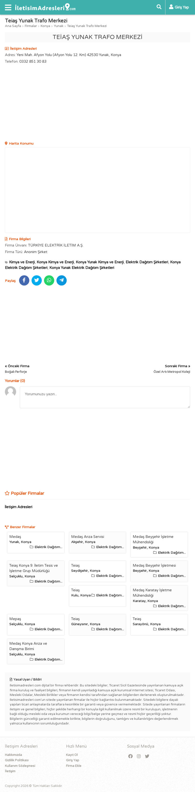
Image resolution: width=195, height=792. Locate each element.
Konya (45, 26)
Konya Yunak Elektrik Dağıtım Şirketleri (81, 268)
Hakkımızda (13, 755)
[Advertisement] (97, 103)
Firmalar (31, 26)
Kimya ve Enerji (22, 262)
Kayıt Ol (72, 755)
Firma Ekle (73, 766)
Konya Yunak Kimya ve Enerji (100, 262)
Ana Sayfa (13, 26)
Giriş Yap (72, 760)
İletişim (10, 771)
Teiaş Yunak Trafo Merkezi (87, 26)
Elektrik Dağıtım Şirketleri (147, 262)
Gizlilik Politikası (17, 760)
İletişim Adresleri (18, 507)
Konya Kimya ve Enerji (55, 262)
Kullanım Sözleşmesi (20, 766)
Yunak (58, 26)
